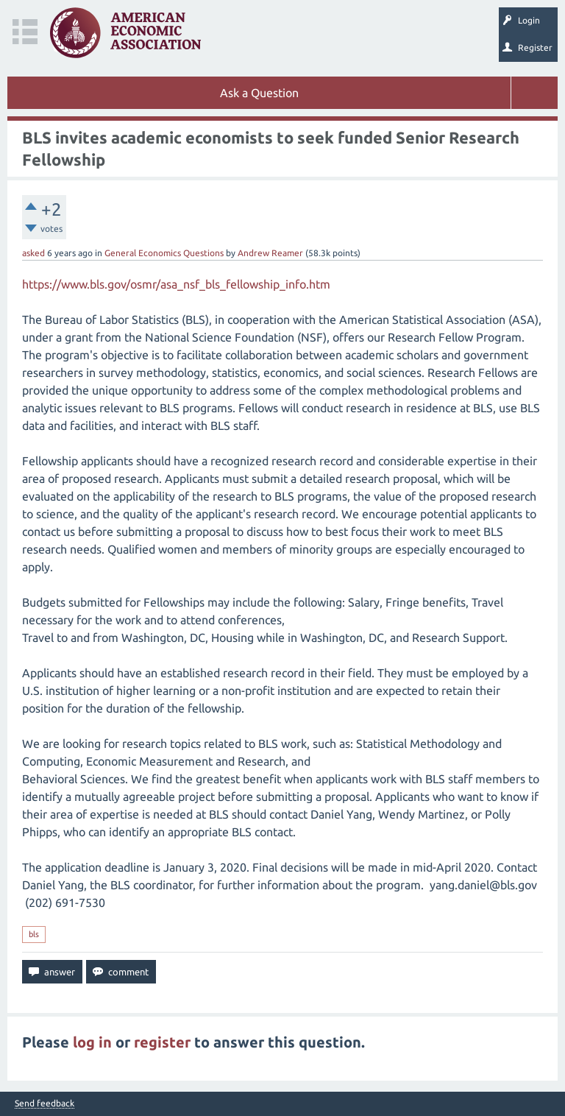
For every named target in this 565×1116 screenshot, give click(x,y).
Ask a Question (259, 92)
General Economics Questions (164, 253)
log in (92, 1042)
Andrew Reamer (270, 253)
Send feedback (44, 1103)
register (162, 1042)
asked (33, 253)
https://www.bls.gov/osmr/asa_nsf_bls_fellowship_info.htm (176, 284)
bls (34, 934)
